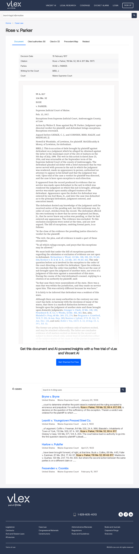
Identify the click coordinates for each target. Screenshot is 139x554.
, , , (67, 322)
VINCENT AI (51, 5)
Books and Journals (112, 527)
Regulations (77, 530)
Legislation (10, 527)
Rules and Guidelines (80, 534)
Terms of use (10, 547)
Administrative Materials (82, 527)
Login (115, 5)
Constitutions (44, 534)
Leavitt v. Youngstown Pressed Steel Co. (66, 420)
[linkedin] (131, 514)
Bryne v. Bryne (50, 396)
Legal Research (68, 5)
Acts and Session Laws (15, 534)
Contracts (10, 530)
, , (64, 259)
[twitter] (121, 514)
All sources (10, 537)
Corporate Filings (111, 530)
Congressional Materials (48, 530)
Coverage (85, 5)
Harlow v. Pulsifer (52, 444)
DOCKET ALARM (101, 5)
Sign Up (127, 5)
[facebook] (126, 514)
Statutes (108, 534)
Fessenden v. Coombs (55, 468)
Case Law (43, 527)
